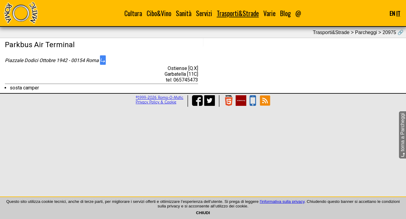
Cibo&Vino (159, 13)
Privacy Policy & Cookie (156, 102)
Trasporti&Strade (238, 13)
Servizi (204, 13)
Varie (269, 13)
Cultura (133, 13)
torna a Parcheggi (402, 135)
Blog (285, 13)
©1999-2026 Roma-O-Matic (159, 97)
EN (392, 13)
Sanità (183, 13)
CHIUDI (203, 212)
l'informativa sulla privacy (282, 201)
